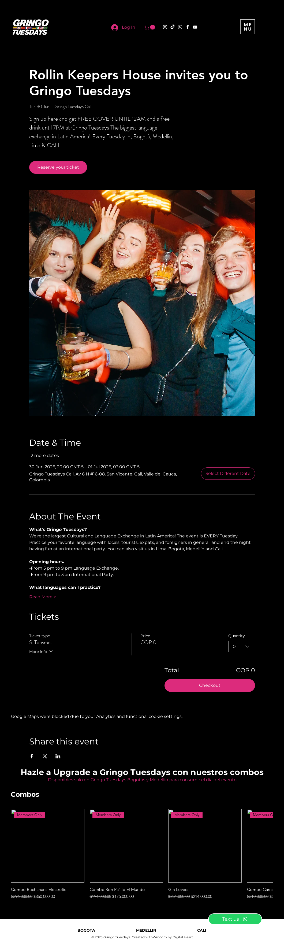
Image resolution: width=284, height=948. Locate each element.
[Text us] (235, 919)
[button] (150, 27)
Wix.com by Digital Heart (173, 937)
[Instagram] (165, 27)
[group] (142, 854)
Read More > (42, 596)
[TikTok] (172, 27)
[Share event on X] (44, 756)
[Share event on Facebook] (31, 756)
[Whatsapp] (180, 27)
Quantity (236, 635)
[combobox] (241, 646)
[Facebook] (187, 27)
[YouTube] (195, 27)
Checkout (210, 685)
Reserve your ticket (58, 167)
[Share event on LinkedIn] (58, 756)
